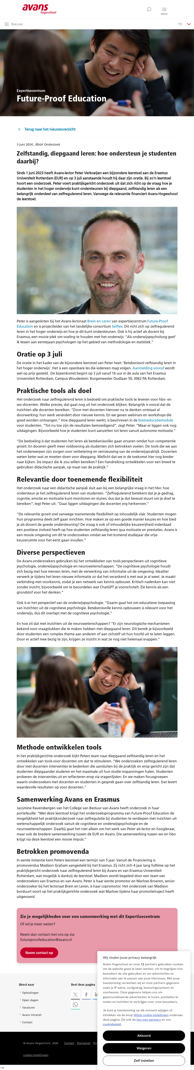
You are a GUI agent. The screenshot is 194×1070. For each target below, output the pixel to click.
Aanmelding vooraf (148, 368)
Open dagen (30, 1000)
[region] (144, 1010)
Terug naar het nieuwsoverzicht (46, 129)
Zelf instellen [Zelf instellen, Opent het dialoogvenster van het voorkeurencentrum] (144, 1060)
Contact (27, 1022)
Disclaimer (84, 1043)
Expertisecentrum (31, 90)
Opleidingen (30, 992)
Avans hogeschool (39, 9)
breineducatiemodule (155, 420)
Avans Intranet (31, 1015)
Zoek (149, 9)
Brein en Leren (99, 321)
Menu (164, 13)
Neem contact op (39, 953)
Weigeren (144, 1048)
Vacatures (28, 1007)
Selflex (117, 326)
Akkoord (144, 1035)
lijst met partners (149, 1020)
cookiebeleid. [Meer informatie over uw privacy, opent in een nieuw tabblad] (112, 1024)
